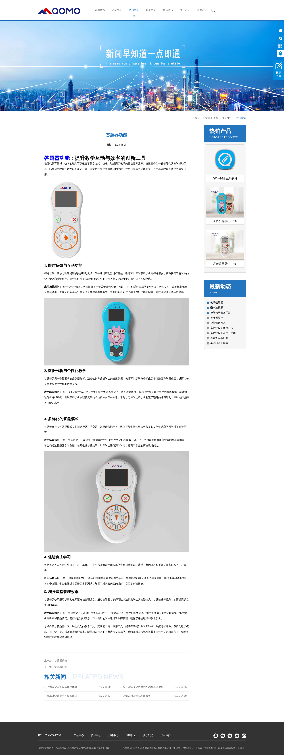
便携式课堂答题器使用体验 (62, 687)
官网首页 (100, 10)
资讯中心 (227, 118)
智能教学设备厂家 (220, 312)
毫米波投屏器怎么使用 (223, 333)
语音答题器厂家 (219, 338)
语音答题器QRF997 (225, 221)
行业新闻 (241, 118)
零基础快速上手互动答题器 (62, 696)
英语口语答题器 (219, 343)
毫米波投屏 (216, 307)
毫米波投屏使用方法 (221, 328)
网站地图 (208, 747)
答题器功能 (57, 158)
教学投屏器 (216, 302)
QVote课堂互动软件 (225, 178)
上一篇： (55, 660)
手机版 (198, 747)
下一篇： (55, 667)
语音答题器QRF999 (225, 263)
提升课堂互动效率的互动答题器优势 (143, 687)
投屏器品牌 (216, 317)
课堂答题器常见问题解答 (137, 696)
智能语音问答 (217, 322)
